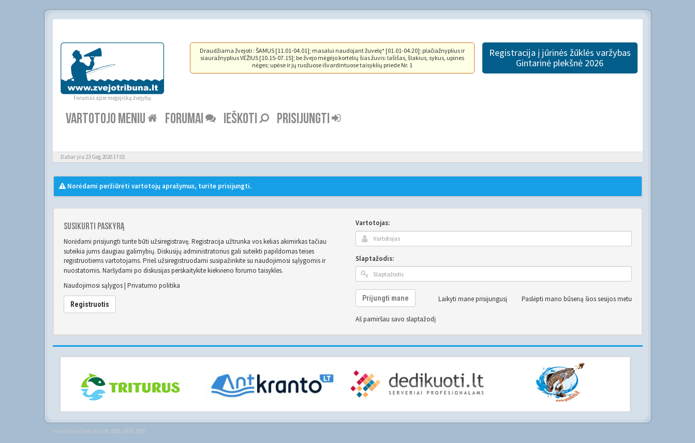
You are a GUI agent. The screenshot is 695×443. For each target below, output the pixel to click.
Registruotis (89, 304)
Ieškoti (246, 118)
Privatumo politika (153, 285)
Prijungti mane (385, 298)
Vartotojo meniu (111, 118)
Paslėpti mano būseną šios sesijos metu (571, 299)
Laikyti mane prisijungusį (467, 299)
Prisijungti (309, 118)
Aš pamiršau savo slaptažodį (396, 319)
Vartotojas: (373, 222)
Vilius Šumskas (84, 431)
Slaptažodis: (375, 258)
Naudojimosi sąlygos (93, 285)
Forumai (190, 118)
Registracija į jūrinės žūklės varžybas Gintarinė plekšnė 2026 (560, 58)
